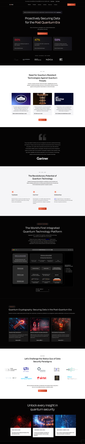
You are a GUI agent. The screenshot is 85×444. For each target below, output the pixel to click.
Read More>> (59, 12)
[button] (29, 4)
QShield (47, 239)
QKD (55, 198)
